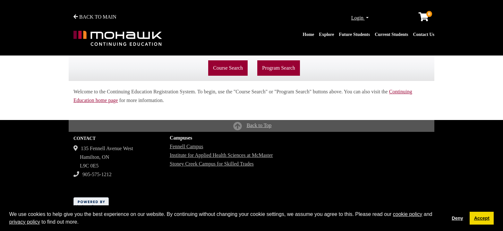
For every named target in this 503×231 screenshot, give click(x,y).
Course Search (228, 68)
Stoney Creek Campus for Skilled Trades (212, 164)
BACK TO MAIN (94, 17)
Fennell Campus (186, 146)
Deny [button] (457, 218)
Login (358, 18)
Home (308, 34)
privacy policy (24, 222)
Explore (326, 34)
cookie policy (407, 214)
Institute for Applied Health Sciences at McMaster (221, 155)
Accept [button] (482, 218)
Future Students (354, 34)
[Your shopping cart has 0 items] (424, 18)
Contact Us (424, 34)
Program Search (278, 68)
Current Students (391, 34)
